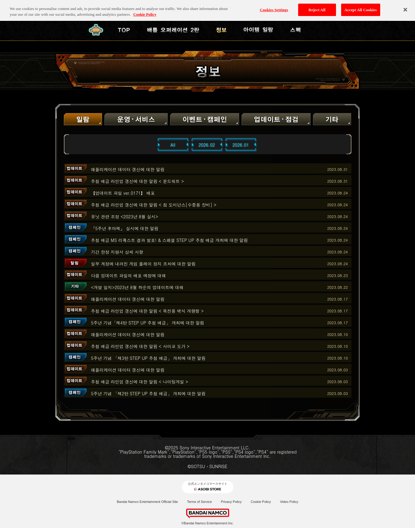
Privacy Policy (231, 502)
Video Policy (289, 502)
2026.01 (240, 145)
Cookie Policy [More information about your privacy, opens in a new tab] (144, 11)
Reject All (316, 6)
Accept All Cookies (360, 6)
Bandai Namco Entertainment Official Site (147, 502)
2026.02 (207, 145)
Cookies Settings (274, 6)
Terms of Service (199, 502)
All (172, 145)
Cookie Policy (261, 502)
